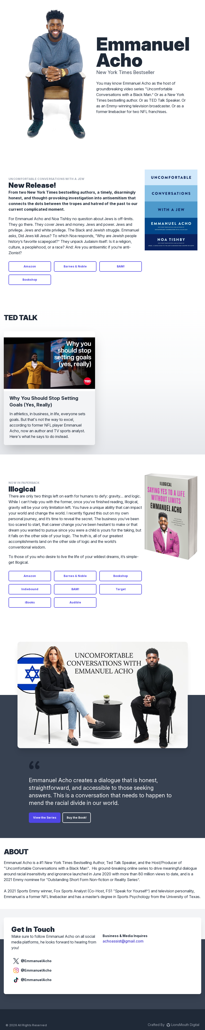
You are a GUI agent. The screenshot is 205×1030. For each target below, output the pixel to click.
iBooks (30, 602)
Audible (75, 602)
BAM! (121, 266)
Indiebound (29, 589)
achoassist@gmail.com (123, 941)
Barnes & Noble (75, 266)
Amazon (30, 266)
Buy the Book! (77, 817)
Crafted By (173, 1024)
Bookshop (29, 279)
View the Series (44, 817)
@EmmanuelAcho (32, 961)
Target (121, 589)
